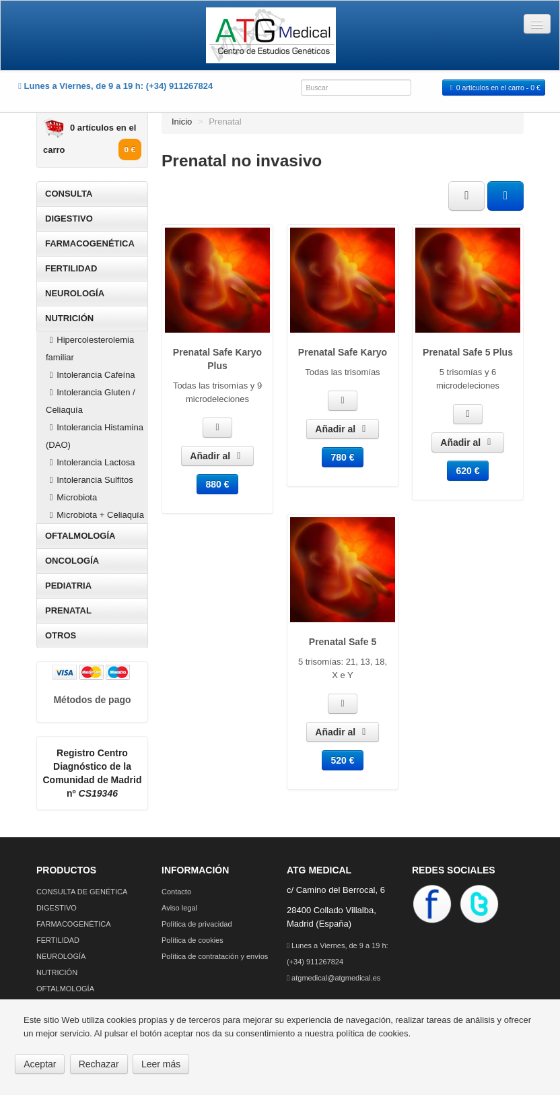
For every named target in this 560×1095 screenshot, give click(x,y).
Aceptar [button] (40, 1064)
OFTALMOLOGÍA (80, 536)
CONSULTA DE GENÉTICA (81, 892)
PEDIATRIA (68, 585)
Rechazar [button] (99, 1064)
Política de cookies (192, 940)
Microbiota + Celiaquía (95, 515)
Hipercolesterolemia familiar (90, 348)
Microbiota (71, 497)
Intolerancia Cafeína (90, 375)
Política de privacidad (197, 924)
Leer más (160, 1064)
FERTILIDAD (71, 268)
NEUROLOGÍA (74, 293)
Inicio (182, 122)
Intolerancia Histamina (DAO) (94, 436)
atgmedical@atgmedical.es (333, 978)
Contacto (176, 892)
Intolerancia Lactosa (90, 462)
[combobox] (356, 87)
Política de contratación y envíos (215, 956)
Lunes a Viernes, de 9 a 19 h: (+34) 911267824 (337, 953)
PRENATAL (68, 610)
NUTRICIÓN (69, 318)
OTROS (60, 635)
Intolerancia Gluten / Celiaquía (90, 401)
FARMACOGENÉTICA (90, 243)
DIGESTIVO (69, 218)
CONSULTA (68, 194)
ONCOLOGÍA (72, 561)
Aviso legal (179, 908)
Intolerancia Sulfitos (89, 480)
